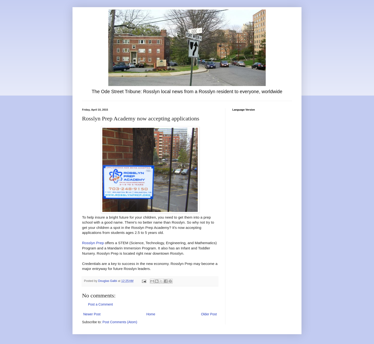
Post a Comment (100, 304)
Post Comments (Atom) (120, 322)
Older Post (209, 314)
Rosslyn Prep (93, 243)
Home (150, 314)
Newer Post (91, 314)
